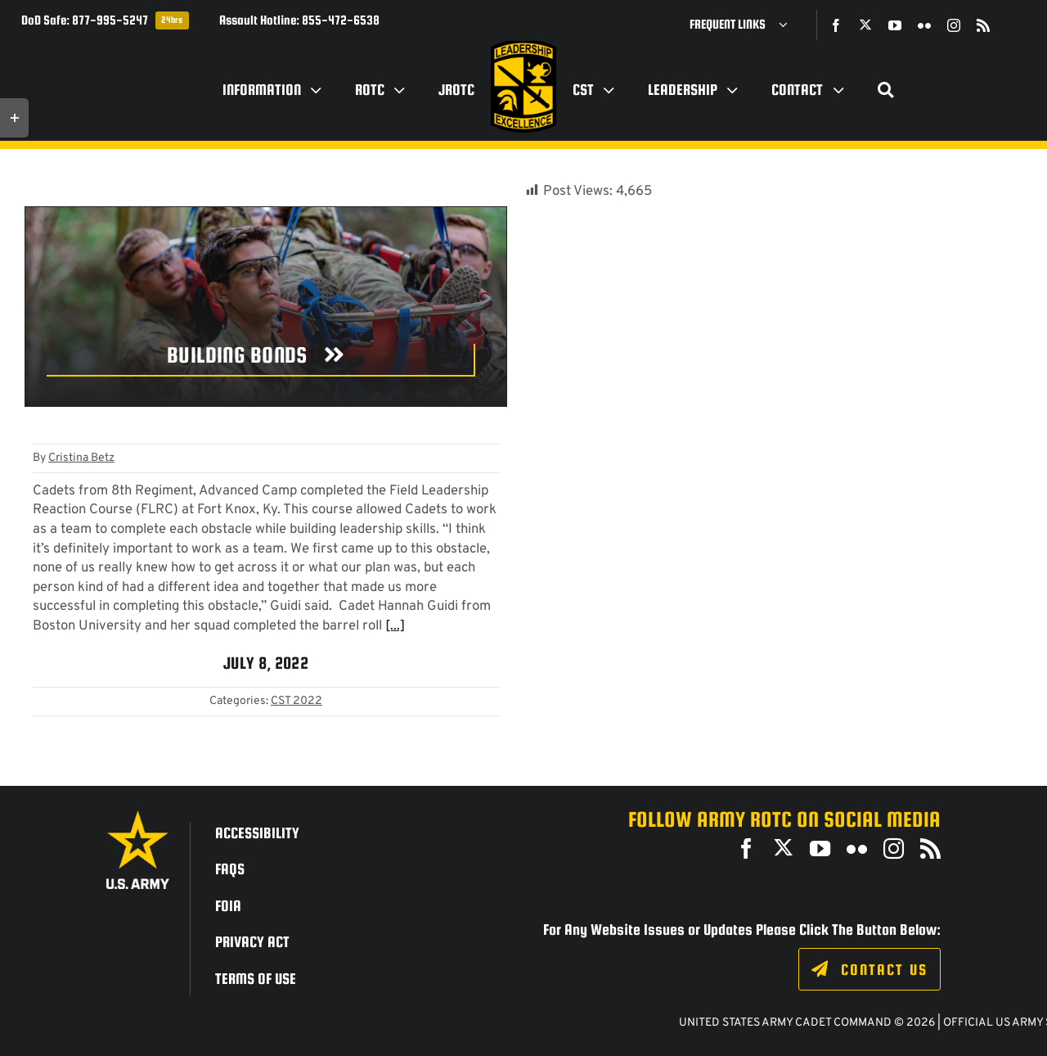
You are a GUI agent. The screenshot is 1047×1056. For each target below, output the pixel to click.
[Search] (885, 90)
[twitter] (865, 24)
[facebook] (836, 25)
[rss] (983, 25)
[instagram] (953, 25)
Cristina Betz (81, 458)
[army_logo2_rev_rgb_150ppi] (137, 816)
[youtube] (894, 25)
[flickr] (924, 25)
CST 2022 (296, 701)
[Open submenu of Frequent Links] (789, 24)
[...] (395, 625)
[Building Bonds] (261, 360)
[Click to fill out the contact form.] (869, 969)
